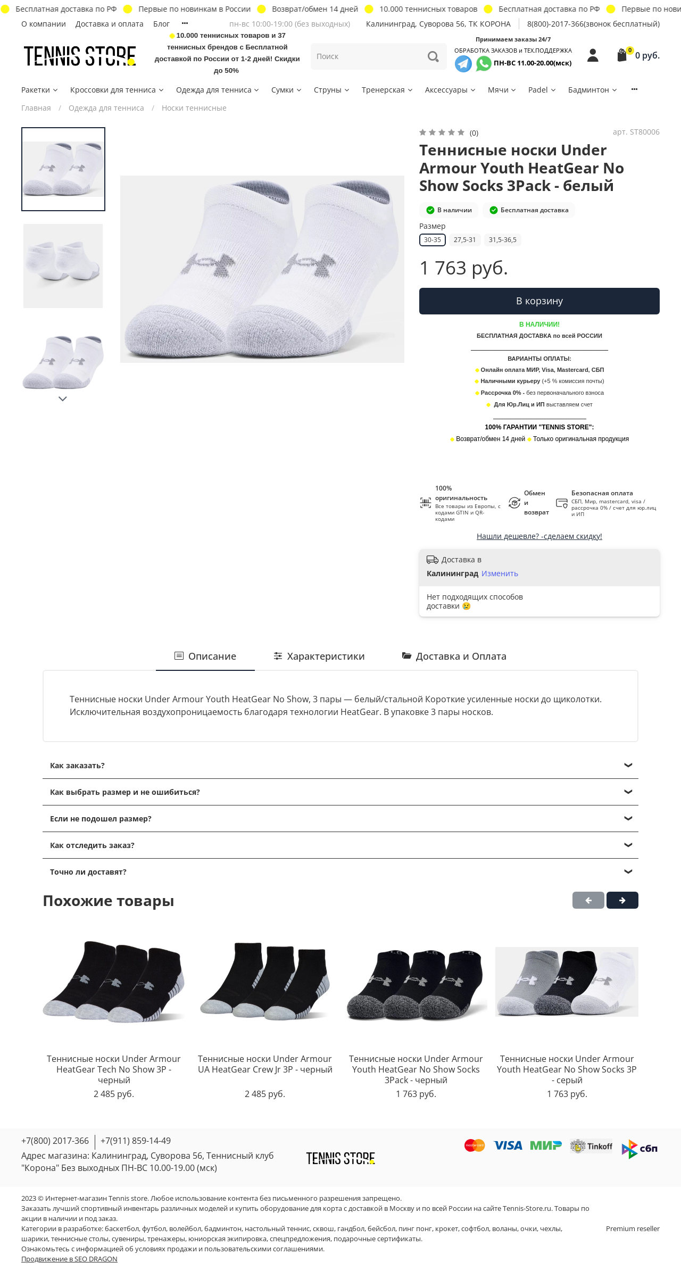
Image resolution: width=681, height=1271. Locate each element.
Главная (36, 108)
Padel (542, 90)
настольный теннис (277, 1228)
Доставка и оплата (110, 24)
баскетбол (122, 1228)
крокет (446, 1228)
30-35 (432, 239)
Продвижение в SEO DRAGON (69, 1259)
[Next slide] (63, 399)
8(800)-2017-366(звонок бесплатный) (593, 24)
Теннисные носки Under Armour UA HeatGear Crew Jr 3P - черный (265, 1064)
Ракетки (40, 90)
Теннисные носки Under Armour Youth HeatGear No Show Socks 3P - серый (567, 1069)
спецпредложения (300, 1238)
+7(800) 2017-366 (55, 1141)
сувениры (128, 1238)
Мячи (503, 90)
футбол (154, 1228)
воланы (504, 1228)
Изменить (499, 573)
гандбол (350, 1228)
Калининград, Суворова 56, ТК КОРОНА (438, 24)
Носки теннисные (194, 108)
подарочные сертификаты (377, 1238)
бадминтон (223, 1228)
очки (528, 1228)
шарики (34, 1238)
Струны (332, 90)
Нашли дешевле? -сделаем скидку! (539, 536)
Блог (161, 24)
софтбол (475, 1228)
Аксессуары (451, 90)
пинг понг (415, 1228)
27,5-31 (465, 239)
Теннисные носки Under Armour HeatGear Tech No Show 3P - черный (114, 1069)
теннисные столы (80, 1238)
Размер (432, 226)
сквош (323, 1228)
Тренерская (388, 90)
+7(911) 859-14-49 (136, 1141)
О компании (43, 24)
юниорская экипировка (227, 1238)
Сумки (287, 90)
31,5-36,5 (503, 239)
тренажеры (166, 1238)
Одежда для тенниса (218, 90)
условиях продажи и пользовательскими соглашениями (229, 1248)
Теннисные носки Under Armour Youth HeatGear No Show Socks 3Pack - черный (416, 1069)
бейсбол (381, 1228)
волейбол (185, 1228)
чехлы (550, 1228)
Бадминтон (593, 90)
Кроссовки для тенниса (117, 90)
